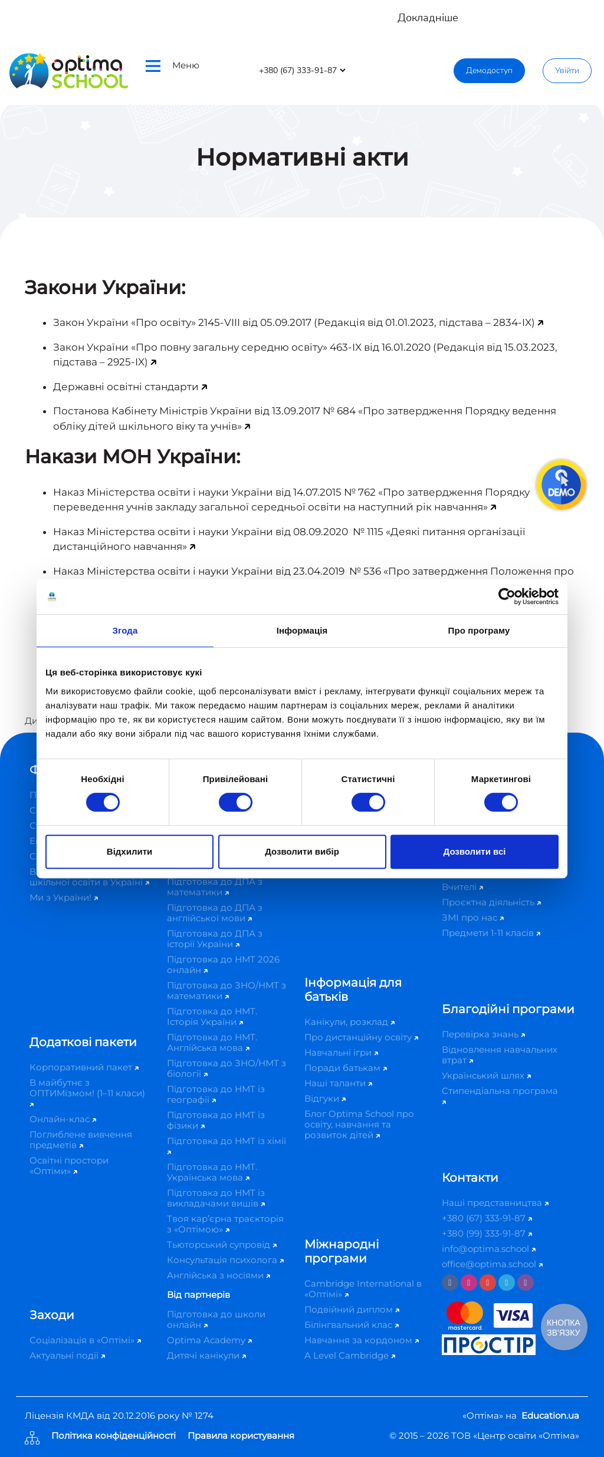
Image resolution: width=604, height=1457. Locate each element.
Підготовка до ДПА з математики (214, 887)
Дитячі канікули (206, 1355)
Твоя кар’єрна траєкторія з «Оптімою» (225, 1224)
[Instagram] (469, 1282)
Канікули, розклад (349, 1021)
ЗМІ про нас (473, 917)
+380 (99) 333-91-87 (487, 1233)
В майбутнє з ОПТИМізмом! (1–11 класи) (87, 1092)
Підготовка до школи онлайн (216, 1319)
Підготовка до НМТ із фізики (216, 1120)
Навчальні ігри (341, 1052)
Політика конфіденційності (113, 1436)
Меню (172, 66)
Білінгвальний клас (351, 1324)
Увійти (567, 70)
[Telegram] (506, 1282)
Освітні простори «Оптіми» (69, 1165)
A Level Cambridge (349, 1355)
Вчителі (462, 886)
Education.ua (550, 1415)
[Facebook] (450, 1282)
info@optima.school (489, 1248)
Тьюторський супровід (222, 1244)
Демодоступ (489, 70)
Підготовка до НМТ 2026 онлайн (223, 964)
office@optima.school (492, 1264)
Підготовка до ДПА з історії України (214, 939)
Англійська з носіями (218, 1275)
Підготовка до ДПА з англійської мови (214, 913)
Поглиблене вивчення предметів (80, 1140)
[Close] (586, 12)
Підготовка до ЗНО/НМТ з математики (226, 990)
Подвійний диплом (351, 1309)
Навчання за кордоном (361, 1340)
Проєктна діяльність (491, 902)
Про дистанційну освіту (361, 1037)
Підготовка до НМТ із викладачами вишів (216, 1198)
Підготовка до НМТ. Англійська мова (212, 1042)
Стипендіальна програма (500, 1095)
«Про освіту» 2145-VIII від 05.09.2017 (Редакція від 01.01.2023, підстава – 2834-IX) (333, 322)
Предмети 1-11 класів (491, 932)
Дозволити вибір (302, 851)
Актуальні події (67, 1355)
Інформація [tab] (302, 630)
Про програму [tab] (479, 630)
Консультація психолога (225, 1259)
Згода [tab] (125, 630)
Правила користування (241, 1436)
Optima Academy (209, 1340)
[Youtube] (488, 1282)
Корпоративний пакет (84, 1067)
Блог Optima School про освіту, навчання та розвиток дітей (359, 1124)
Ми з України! (63, 897)
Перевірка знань (483, 1034)
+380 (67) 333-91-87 (487, 1218)
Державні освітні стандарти (126, 387)
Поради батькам (345, 1067)
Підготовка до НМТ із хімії (226, 1145)
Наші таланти (338, 1083)
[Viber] (525, 1282)
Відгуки (325, 1098)
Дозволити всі (475, 851)
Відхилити (129, 851)
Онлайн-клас (62, 1119)
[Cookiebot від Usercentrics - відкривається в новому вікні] (507, 596)
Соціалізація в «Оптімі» (85, 1340)
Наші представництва (495, 1202)
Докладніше (428, 18)
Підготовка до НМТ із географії (216, 1094)
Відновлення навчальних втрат (499, 1055)
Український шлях (486, 1075)
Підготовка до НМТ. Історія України (212, 1016)
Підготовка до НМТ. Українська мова (212, 1172)
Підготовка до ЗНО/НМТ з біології (226, 1068)
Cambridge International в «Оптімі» (363, 1289)
